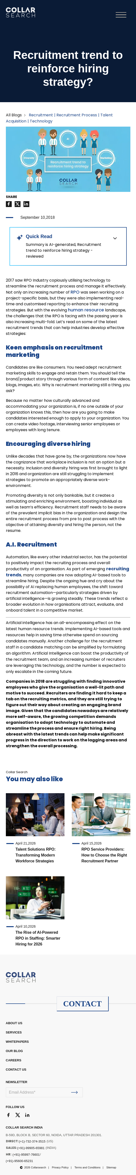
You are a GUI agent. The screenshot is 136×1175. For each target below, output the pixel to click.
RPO (75, 292)
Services (14, 1032)
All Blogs (14, 115)
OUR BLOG (14, 1051)
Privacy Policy (60, 1167)
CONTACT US (16, 1069)
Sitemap (111, 1167)
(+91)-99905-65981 (31, 1148)
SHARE (11, 197)
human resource (86, 310)
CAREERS (13, 1060)
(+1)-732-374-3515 (32, 1141)
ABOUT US (14, 1023)
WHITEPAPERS (17, 1041)
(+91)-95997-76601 (26, 1154)
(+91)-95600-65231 (19, 1161)
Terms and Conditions (87, 1167)
